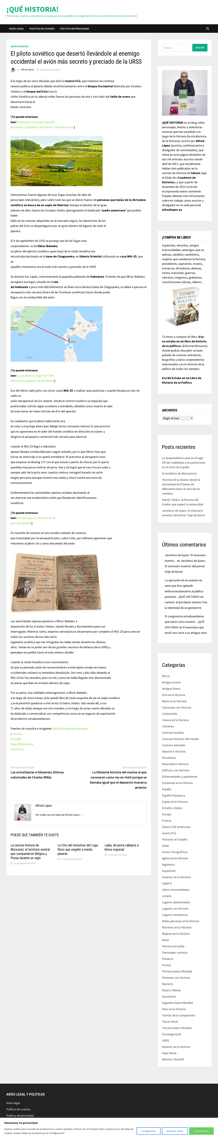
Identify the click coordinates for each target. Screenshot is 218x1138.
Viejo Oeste (169, 1053)
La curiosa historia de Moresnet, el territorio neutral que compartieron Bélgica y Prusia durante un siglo (30, 851)
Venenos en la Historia (176, 1047)
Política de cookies (42, 28)
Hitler (165, 846)
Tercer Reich (170, 1022)
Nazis (165, 940)
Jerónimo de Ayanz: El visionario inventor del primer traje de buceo (185, 566)
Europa (166, 814)
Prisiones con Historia (176, 978)
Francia (166, 820)
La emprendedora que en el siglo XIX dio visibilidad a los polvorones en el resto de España (183, 462)
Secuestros (169, 996)
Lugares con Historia (175, 908)
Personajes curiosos (175, 952)
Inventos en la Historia (176, 877)
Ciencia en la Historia (175, 720)
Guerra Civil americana (176, 827)
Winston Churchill (173, 1059)
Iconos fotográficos (175, 852)
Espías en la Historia (175, 802)
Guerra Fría (169, 833)
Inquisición (169, 871)
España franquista (173, 795)
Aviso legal (16, 28)
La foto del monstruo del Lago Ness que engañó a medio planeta (78, 849)
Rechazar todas (175, 1131)
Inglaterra (168, 864)
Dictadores (169, 758)
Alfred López (27, 69)
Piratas (166, 965)
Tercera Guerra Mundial (177, 1028)
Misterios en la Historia (176, 927)
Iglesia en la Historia (175, 858)
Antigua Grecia (171, 682)
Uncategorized (20, 46)
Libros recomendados (176, 890)
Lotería (166, 896)
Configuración (149, 1131)
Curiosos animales (173, 745)
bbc (55, 728)
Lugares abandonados (176, 902)
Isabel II (167, 883)
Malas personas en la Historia (180, 921)
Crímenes (168, 726)
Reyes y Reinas (171, 990)
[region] (109, 1128)
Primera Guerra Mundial (177, 971)
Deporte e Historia (173, 751)
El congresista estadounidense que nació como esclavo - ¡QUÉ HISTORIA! (184, 621)
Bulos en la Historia (174, 701)
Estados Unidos (172, 808)
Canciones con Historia (176, 707)
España (166, 789)
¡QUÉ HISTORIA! (32, 9)
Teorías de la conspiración (178, 1015)
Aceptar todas (201, 1131)
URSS (165, 1040)
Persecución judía (173, 946)
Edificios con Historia (175, 770)
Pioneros (167, 959)
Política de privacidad (74, 28)
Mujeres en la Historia (176, 934)
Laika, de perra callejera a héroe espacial (122, 847)
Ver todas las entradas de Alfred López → (59, 814)
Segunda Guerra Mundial (177, 1003)
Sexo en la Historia (174, 1009)
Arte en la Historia (173, 695)
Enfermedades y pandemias (180, 776)
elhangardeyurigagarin (74, 728)
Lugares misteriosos (175, 915)
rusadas (17, 734)
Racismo (167, 984)
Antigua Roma (171, 689)
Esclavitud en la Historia (177, 783)
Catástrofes (169, 714)
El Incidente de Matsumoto (179, 473)
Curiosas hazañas (173, 732)
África (165, 676)
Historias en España (174, 839)
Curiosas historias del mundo (180, 739)
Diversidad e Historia (175, 764)
